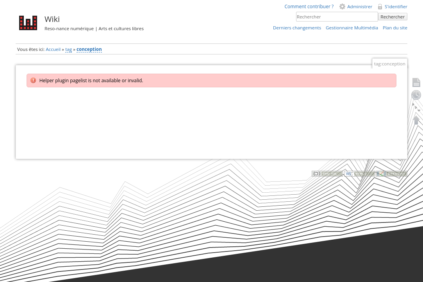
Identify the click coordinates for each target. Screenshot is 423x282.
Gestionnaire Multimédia (352, 28)
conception (89, 49)
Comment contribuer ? (309, 6)
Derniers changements (297, 28)
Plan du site (395, 28)
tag (68, 49)
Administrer (359, 6)
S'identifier (396, 6)
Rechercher (392, 17)
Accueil (53, 49)
